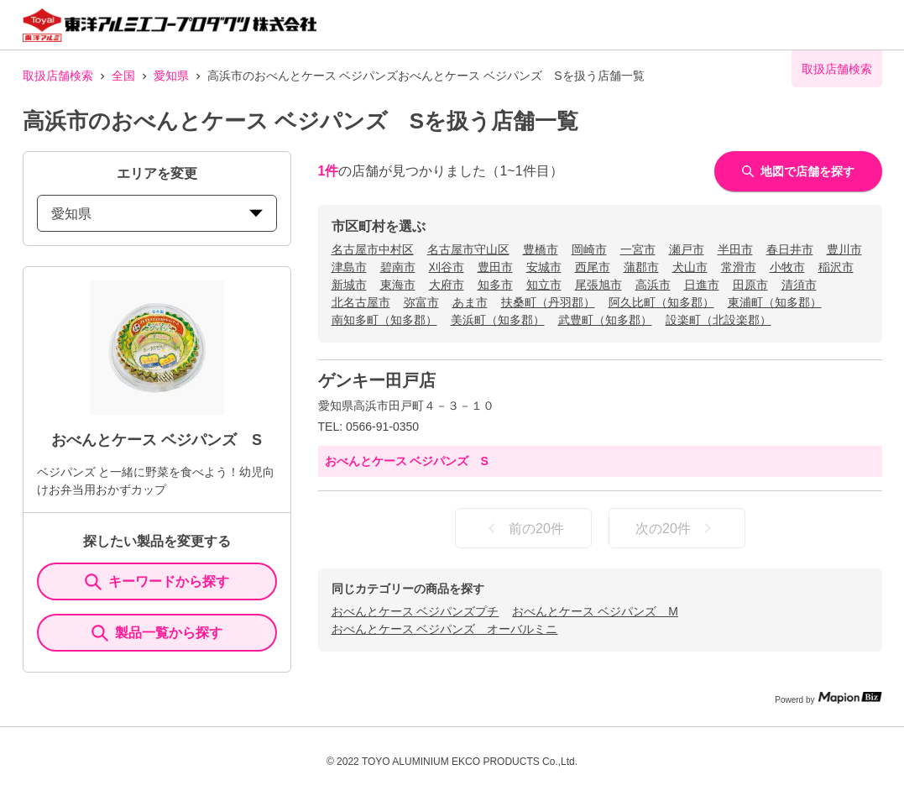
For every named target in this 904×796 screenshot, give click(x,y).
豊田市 (495, 267)
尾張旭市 (598, 284)
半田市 (735, 249)
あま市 (470, 302)
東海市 (397, 284)
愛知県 (171, 75)
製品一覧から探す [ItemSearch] (156, 633)
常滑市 (738, 267)
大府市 (446, 284)
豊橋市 (540, 249)
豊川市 (844, 249)
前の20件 (523, 528)
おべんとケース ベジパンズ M (595, 611)
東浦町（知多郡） (775, 302)
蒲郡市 (641, 267)
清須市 (799, 284)
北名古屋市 (361, 302)
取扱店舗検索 (58, 75)
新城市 (349, 284)
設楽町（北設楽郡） (718, 320)
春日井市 (789, 249)
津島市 (349, 267)
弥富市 (421, 302)
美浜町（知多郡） (498, 320)
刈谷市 (446, 267)
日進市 (701, 284)
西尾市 (592, 267)
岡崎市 (589, 249)
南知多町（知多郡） (384, 320)
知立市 (544, 284)
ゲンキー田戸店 (377, 380)
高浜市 (653, 284)
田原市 (750, 284)
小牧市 (787, 267)
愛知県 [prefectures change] (157, 214)
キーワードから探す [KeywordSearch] (157, 581)
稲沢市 (836, 267)
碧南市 (397, 267)
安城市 (544, 267)
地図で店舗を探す (798, 171)
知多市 (495, 284)
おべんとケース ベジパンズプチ (415, 611)
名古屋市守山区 (468, 249)
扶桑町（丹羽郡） (548, 302)
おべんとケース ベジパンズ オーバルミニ (445, 629)
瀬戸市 (686, 249)
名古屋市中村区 (373, 249)
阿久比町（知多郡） (661, 302)
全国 (123, 75)
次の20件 (676, 528)
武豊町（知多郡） (605, 320)
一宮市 (638, 249)
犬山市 (690, 267)
